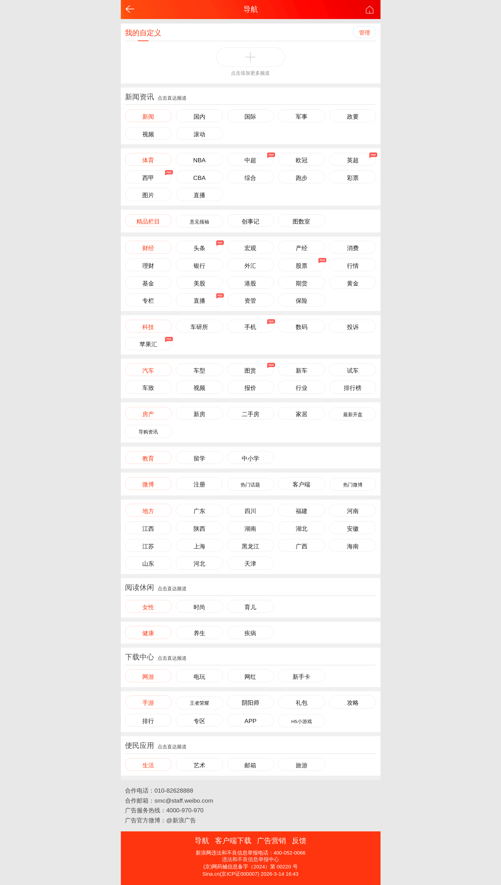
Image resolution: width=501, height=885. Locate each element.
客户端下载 (233, 841)
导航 (250, 9)
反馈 (299, 841)
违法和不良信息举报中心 (250, 859)
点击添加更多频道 (250, 73)
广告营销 (271, 841)
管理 (364, 33)
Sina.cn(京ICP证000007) (231, 874)
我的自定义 (143, 33)
